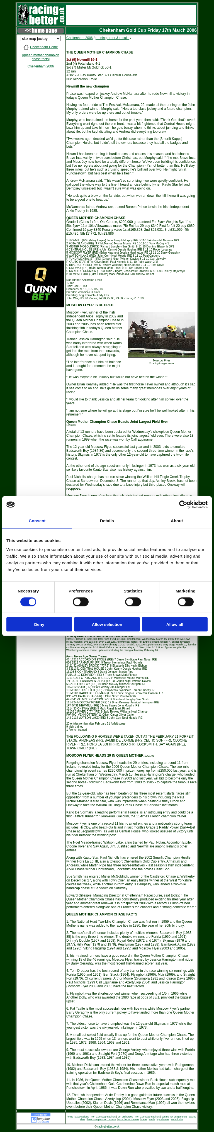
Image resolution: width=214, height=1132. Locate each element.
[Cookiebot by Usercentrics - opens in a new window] (183, 505)
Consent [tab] (37, 520)
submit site (177, 1119)
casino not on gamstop (174, 1116)
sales (144, 1119)
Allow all (174, 624)
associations (82, 1116)
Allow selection (107, 624)
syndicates (163, 1119)
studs (152, 1119)
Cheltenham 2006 (41, 66)
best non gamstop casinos (101, 1119)
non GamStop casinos (103, 1116)
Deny (39, 624)
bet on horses (125, 1116)
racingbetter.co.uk (109, 1126)
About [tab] (177, 520)
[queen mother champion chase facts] (40, 57)
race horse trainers (128, 1119)
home (70, 1116)
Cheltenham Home (44, 47)
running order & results (112, 38)
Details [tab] (107, 520)
